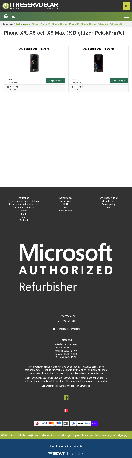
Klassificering (66, 210)
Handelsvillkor (66, 201)
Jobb (108, 207)
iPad (23, 214)
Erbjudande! (24, 198)
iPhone (23, 210)
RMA (65, 204)
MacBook (23, 220)
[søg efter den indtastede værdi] (126, 6)
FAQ (66, 207)
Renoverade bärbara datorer (23, 204)
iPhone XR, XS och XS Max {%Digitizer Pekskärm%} (96, 24)
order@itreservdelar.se (70, 329)
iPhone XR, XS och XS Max (53, 24)
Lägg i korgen (55, 80)
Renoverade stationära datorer (23, 201)
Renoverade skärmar (23, 207)
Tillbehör (18, 24)
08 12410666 (70, 320)
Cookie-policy (108, 204)
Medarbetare (108, 201)
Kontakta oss (66, 198)
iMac (23, 217)
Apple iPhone (31, 24)
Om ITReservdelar (108, 198)
